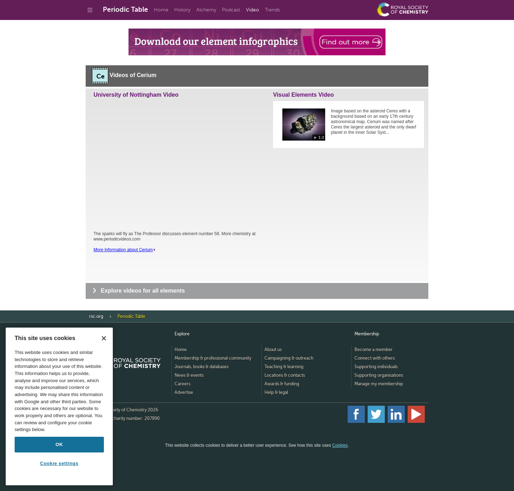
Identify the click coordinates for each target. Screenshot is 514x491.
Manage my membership (378, 383)
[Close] (104, 338)
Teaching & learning (283, 366)
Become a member (373, 349)
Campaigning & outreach (288, 358)
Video (252, 9)
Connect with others (374, 358)
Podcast (231, 9)
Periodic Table (125, 9)
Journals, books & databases (201, 366)
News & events (189, 375)
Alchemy (206, 9)
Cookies (340, 445)
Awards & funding (281, 383)
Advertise (184, 392)
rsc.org (96, 316)
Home (161, 9)
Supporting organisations (378, 375)
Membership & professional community (213, 358)
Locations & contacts (284, 375)
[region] (59, 406)
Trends (272, 9)
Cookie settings (59, 463)
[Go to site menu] (90, 10)
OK (59, 444)
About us (273, 349)
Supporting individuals (376, 366)
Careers (182, 383)
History (182, 9)
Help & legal (276, 392)
